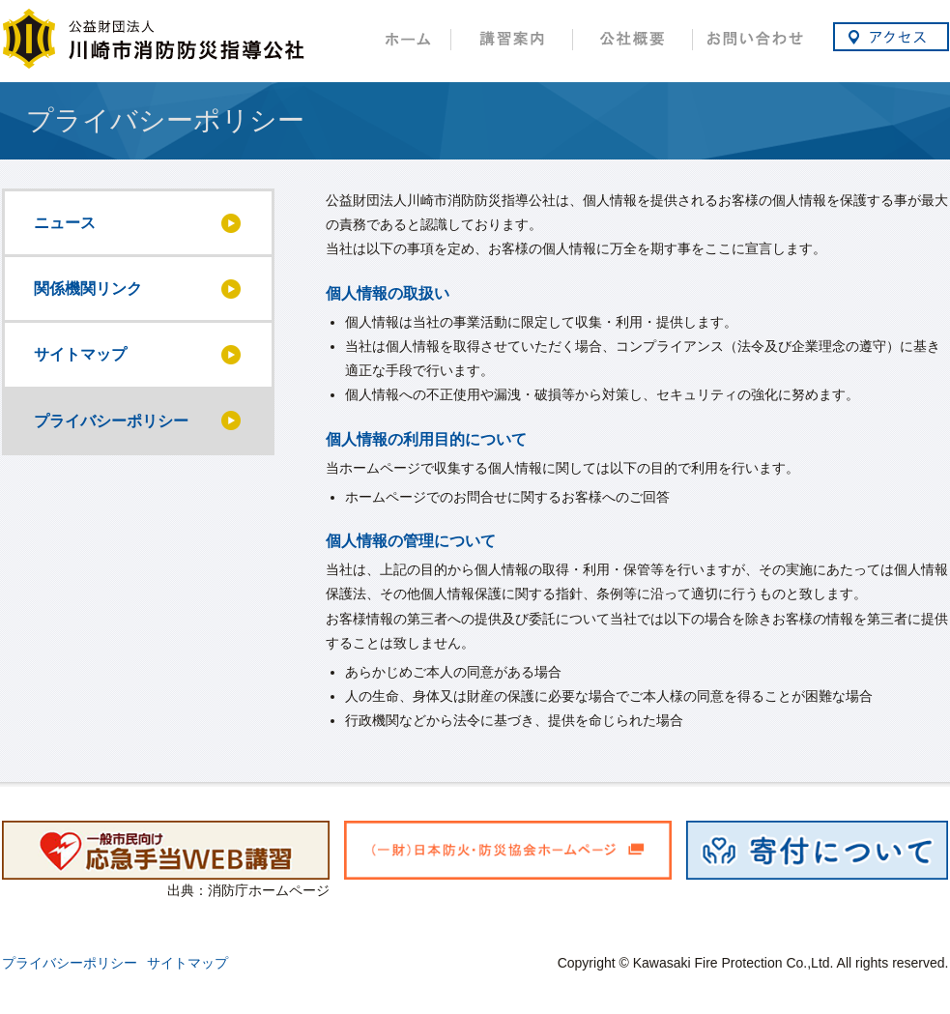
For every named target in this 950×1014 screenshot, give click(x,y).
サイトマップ (187, 963)
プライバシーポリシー (69, 963)
